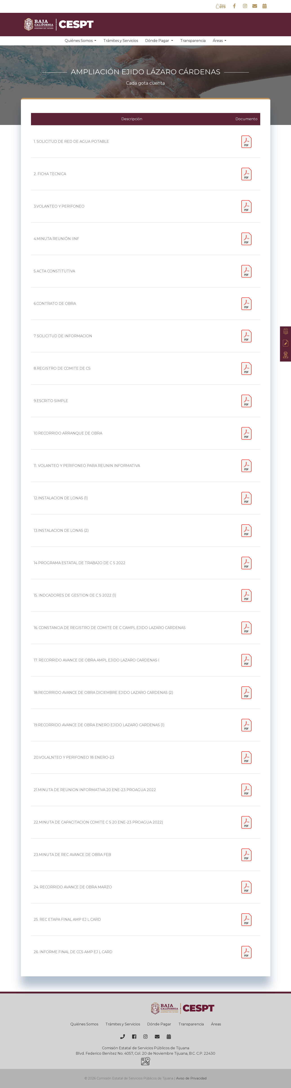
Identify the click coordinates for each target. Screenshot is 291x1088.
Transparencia (193, 40)
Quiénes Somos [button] (79, 40)
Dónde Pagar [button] (157, 40)
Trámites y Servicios (120, 40)
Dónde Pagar (159, 1024)
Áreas (216, 1024)
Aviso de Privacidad (191, 1078)
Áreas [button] (218, 40)
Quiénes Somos (84, 1024)
